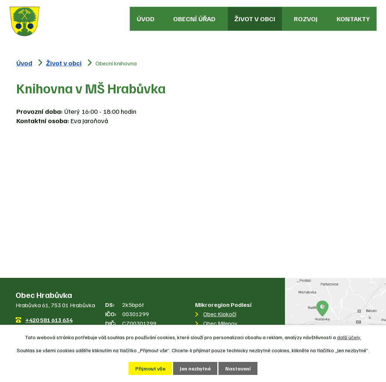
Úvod (146, 19)
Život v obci (254, 19)
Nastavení (238, 368)
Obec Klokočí (219, 314)
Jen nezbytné (195, 368)
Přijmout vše (150, 368)
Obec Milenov (220, 323)
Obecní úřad (194, 19)
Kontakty (353, 19)
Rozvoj (306, 19)
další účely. (349, 337)
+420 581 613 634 (48, 320)
